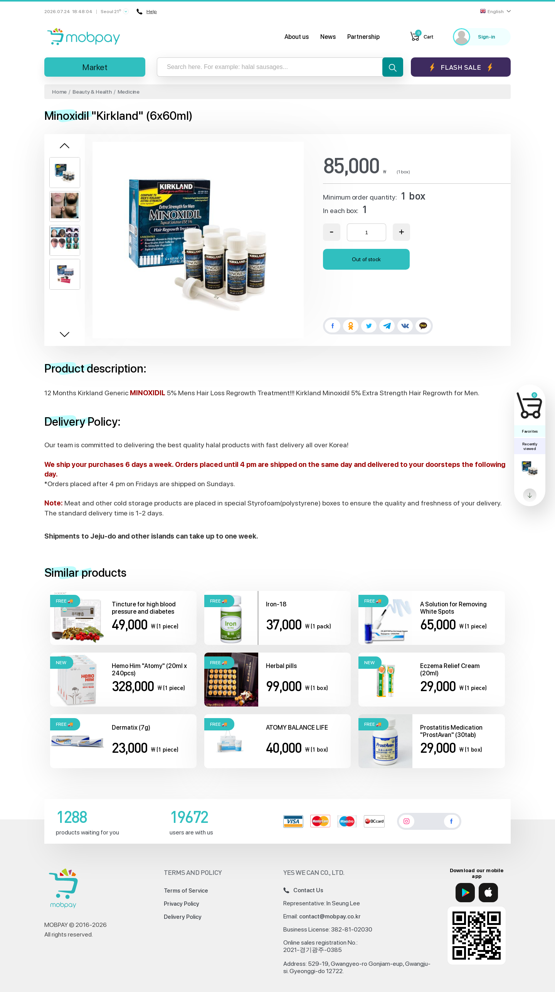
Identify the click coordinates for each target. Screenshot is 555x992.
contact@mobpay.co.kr (330, 916)
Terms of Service (186, 890)
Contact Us (303, 890)
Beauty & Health (92, 92)
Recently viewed (529, 446)
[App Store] (488, 892)
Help (146, 11)
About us (296, 36)
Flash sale (460, 67)
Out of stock (366, 259)
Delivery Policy (183, 916)
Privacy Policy (181, 903)
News (328, 36)
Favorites (530, 431)
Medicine (129, 92)
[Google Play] (465, 892)
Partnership (363, 36)
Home (59, 92)
